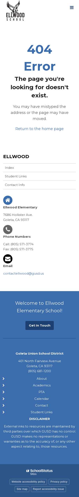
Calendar (41, 399)
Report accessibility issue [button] (48, 489)
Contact (41, 405)
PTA (42, 392)
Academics (42, 385)
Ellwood (16, 156)
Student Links (16, 176)
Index (9, 168)
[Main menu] (71, 7)
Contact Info (15, 185)
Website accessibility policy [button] (28, 481)
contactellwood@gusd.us (23, 273)
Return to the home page (39, 129)
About (42, 379)
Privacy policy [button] (59, 481)
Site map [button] (22, 489)
